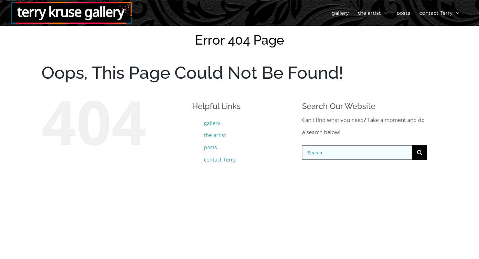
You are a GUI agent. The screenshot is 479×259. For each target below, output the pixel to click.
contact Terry (220, 159)
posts (210, 147)
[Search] (419, 152)
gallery (212, 123)
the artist (215, 135)
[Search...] (357, 152)
